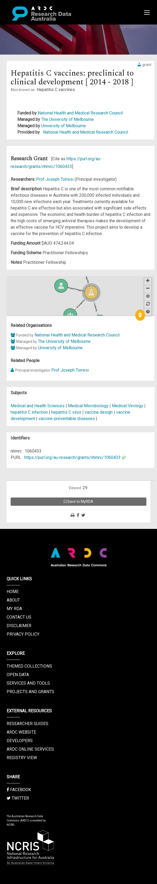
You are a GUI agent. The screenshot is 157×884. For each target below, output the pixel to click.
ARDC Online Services (30, 749)
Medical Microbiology (88, 405)
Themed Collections (29, 666)
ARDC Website (21, 732)
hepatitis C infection (29, 412)
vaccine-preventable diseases (67, 418)
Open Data (18, 674)
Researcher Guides (27, 723)
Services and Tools (28, 683)
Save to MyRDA (78, 501)
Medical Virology (128, 405)
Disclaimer (19, 625)
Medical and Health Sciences (38, 405)
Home (13, 591)
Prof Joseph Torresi (55, 179)
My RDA (14, 608)
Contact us (19, 617)
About (13, 600)
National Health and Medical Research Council (80, 113)
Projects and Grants (30, 691)
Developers (20, 740)
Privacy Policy (23, 634)
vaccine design (99, 412)
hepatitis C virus (66, 412)
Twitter (18, 798)
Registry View (22, 757)
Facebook (19, 789)
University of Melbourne (63, 125)
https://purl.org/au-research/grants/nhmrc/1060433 (72, 457)
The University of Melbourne (67, 119)
